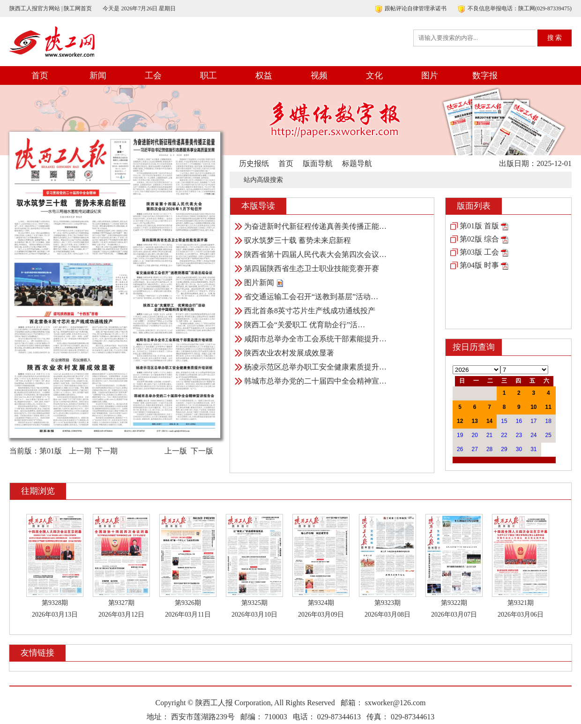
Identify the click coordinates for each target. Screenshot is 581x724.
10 (533, 407)
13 (474, 421)
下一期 (106, 451)
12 (460, 421)
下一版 (202, 451)
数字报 (485, 75)
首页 (39, 75)
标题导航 (357, 163)
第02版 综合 (479, 239)
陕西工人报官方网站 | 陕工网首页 (50, 8)
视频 (319, 75)
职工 (208, 75)
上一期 (80, 451)
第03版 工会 (479, 252)
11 (548, 407)
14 (489, 421)
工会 (153, 75)
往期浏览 (38, 491)
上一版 (175, 451)
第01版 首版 (479, 226)
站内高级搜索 (263, 179)
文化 (374, 75)
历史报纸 (254, 163)
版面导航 (318, 163)
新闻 (97, 75)
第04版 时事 (479, 265)
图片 (429, 75)
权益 (263, 75)
